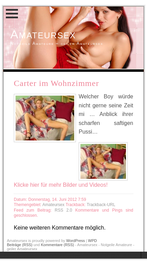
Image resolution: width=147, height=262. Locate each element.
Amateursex (43, 34)
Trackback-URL (101, 204)
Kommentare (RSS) (57, 245)
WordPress (75, 241)
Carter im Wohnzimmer (56, 83)
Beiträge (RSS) (19, 245)
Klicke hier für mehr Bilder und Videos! (61, 185)
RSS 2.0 (65, 210)
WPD (92, 241)
